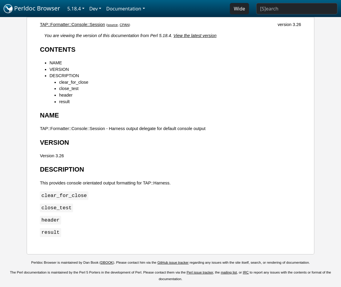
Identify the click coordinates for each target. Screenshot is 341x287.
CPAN (124, 25)
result (64, 101)
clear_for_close (73, 82)
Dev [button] (93, 8)
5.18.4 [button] (74, 8)
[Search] (296, 8)
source (112, 25)
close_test (69, 88)
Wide (239, 8)
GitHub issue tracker (172, 263)
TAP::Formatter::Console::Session (72, 24)
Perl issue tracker (200, 273)
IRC (246, 273)
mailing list (229, 273)
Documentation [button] (123, 8)
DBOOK (107, 263)
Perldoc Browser (32, 8)
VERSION (59, 69)
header (66, 95)
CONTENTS (58, 49)
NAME (55, 62)
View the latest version (195, 35)
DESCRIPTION (64, 75)
